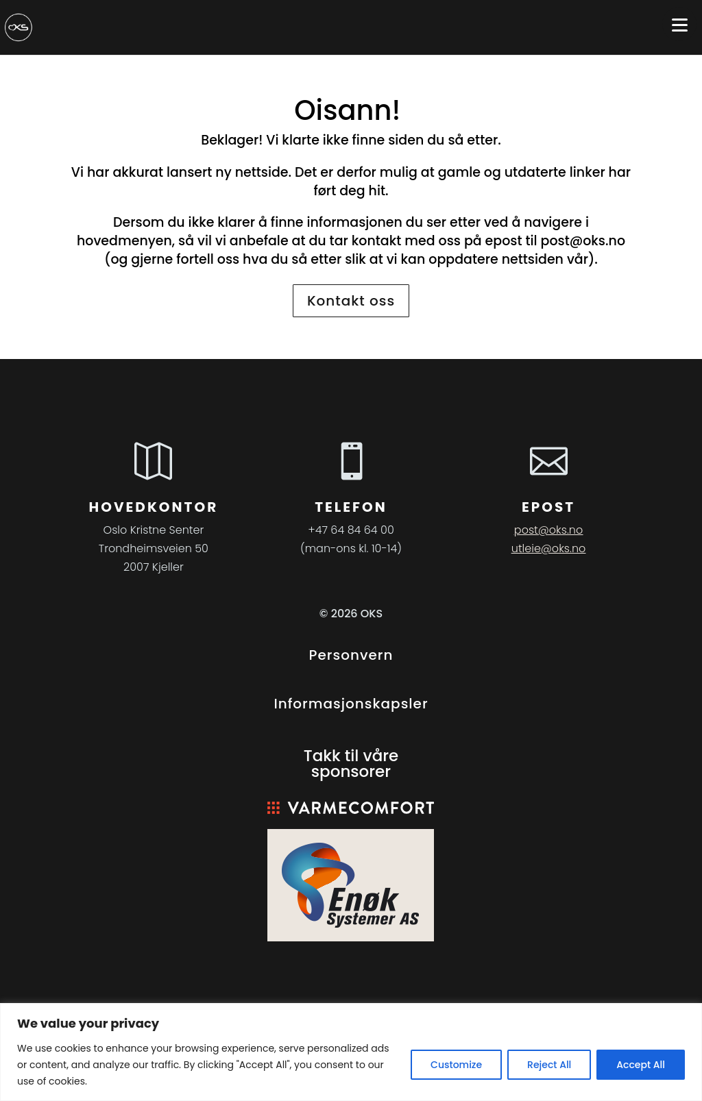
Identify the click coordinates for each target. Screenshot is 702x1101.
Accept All (640, 1065)
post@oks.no (583, 241)
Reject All (549, 1065)
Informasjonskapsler (351, 703)
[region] (351, 1052)
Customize (456, 1065)
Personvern (351, 655)
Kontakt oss (351, 300)
